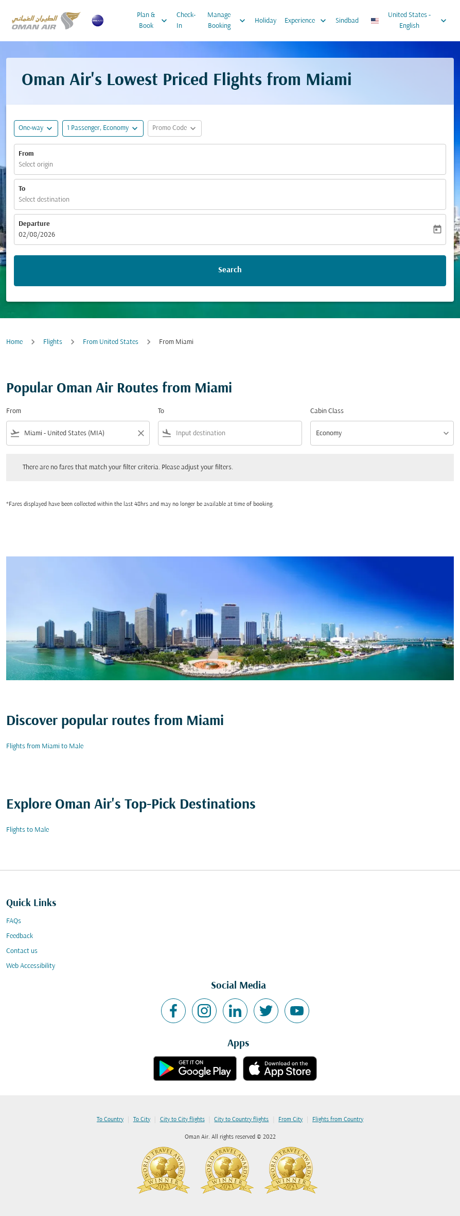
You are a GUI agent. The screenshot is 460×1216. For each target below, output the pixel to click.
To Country (110, 1119)
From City (290, 1119)
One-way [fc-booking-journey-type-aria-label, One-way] (31, 128)
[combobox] (78, 433)
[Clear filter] (140, 433)
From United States (110, 342)
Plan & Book (154, 20)
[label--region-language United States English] (409, 20)
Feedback (19, 936)
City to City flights (182, 1119)
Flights (52, 342)
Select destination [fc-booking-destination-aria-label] (44, 200)
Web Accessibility (30, 966)
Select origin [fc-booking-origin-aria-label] (36, 165)
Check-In (186, 20)
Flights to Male (27, 830)
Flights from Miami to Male (44, 746)
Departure (34, 224)
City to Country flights (241, 1119)
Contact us (22, 951)
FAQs (13, 921)
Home (14, 342)
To (22, 189)
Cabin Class (327, 411)
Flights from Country (337, 1119)
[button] (103, 128)
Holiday (265, 21)
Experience (308, 20)
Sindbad (347, 21)
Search (230, 270)
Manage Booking (229, 20)
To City (141, 1119)
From (26, 154)
